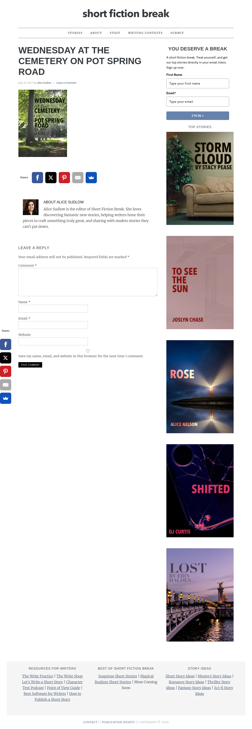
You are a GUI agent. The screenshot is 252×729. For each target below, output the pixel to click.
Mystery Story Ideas (214, 676)
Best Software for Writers (45, 693)
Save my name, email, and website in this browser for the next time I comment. (80, 356)
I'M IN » (198, 116)
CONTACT (90, 722)
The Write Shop (69, 676)
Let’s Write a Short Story (42, 682)
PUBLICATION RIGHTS (118, 722)
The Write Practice (37, 676)
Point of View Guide (63, 687)
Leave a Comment (66, 82)
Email (24, 318)
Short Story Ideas (179, 676)
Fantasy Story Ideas (194, 687)
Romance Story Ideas (186, 682)
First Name (174, 75)
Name (24, 302)
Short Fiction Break (126, 11)
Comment (27, 265)
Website (24, 335)
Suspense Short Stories (117, 676)
